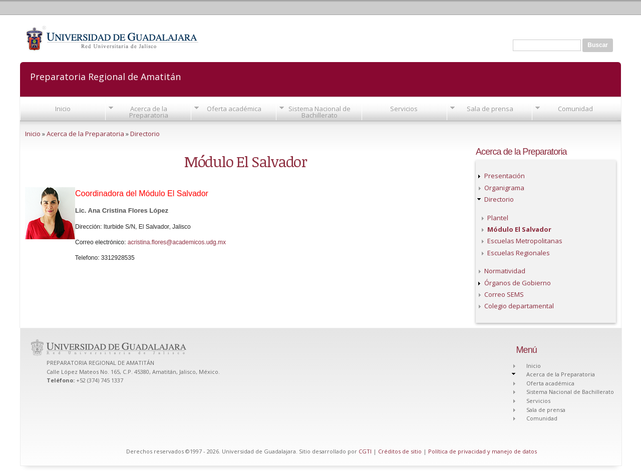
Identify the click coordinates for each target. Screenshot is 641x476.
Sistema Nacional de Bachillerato (319, 112)
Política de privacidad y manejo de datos (482, 451)
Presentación (504, 175)
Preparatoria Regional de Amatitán (105, 76)
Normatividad (504, 270)
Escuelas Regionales (518, 252)
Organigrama (504, 187)
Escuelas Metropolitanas (524, 240)
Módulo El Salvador (519, 229)
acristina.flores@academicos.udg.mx (177, 242)
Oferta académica (234, 108)
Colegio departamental (519, 305)
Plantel (497, 217)
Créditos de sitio (400, 451)
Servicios (404, 108)
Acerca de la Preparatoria (148, 112)
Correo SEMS (504, 294)
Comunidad (575, 108)
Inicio (63, 108)
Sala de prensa (490, 108)
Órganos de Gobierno (517, 282)
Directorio (145, 133)
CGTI (365, 451)
